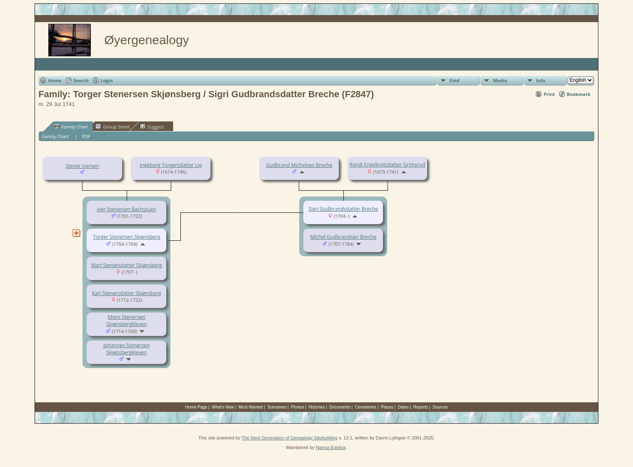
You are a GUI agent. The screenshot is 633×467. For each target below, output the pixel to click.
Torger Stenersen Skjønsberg (126, 236)
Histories (316, 407)
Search (81, 80)
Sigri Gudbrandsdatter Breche (343, 208)
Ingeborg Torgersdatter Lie (171, 165)
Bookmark (578, 94)
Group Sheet (112, 126)
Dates (403, 407)
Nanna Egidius (331, 447)
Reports (420, 407)
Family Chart (71, 126)
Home (55, 80)
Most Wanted (250, 407)
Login (106, 80)
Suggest (152, 126)
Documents (339, 407)
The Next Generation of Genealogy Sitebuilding (290, 437)
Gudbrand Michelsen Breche (299, 165)
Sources (440, 407)
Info (540, 80)
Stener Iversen (82, 165)
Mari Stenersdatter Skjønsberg (126, 265)
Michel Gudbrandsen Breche (343, 236)
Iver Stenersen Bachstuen (126, 209)
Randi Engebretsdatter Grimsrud (387, 164)
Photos (297, 407)
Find (455, 80)
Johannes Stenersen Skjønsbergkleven (126, 349)
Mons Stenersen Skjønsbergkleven (126, 320)
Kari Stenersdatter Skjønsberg (126, 293)
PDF (86, 136)
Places (387, 407)
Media (500, 80)
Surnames (277, 407)
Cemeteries (365, 407)
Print (549, 94)
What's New (223, 407)
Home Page (196, 407)
